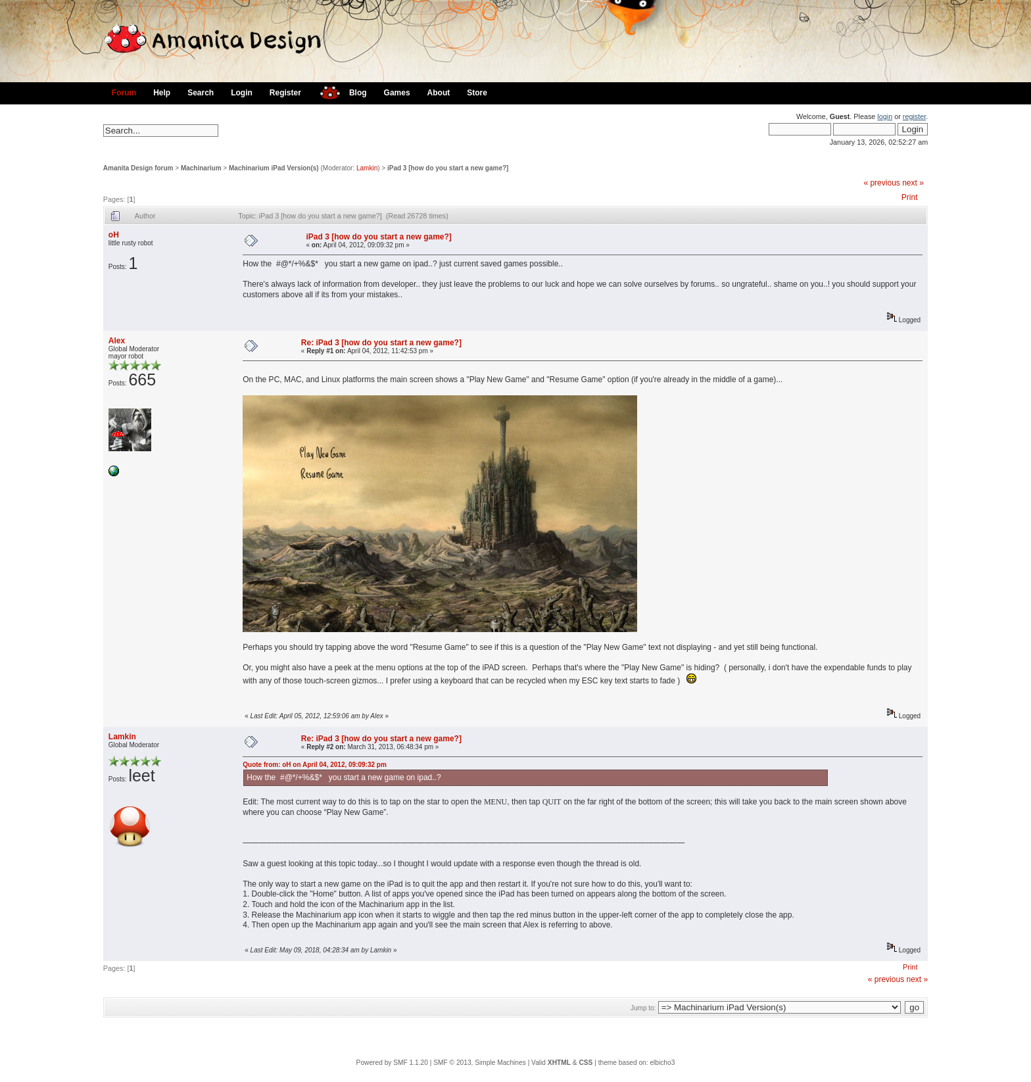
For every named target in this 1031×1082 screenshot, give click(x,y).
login (884, 116)
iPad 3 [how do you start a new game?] (447, 168)
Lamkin (366, 168)
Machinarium (201, 168)
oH (113, 234)
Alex (116, 340)
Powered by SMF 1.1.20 (392, 1062)
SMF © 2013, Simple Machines (479, 1062)
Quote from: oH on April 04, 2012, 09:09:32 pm (315, 764)
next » (913, 182)
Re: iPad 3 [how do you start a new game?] (381, 342)
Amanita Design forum (138, 168)
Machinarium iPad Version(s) (274, 168)
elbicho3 (662, 1062)
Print (909, 197)
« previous (881, 182)
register (914, 116)
